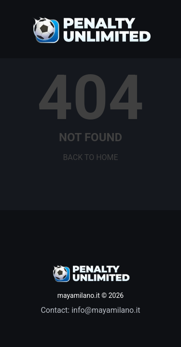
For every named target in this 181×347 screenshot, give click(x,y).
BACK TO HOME (90, 157)
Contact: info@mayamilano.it (90, 310)
